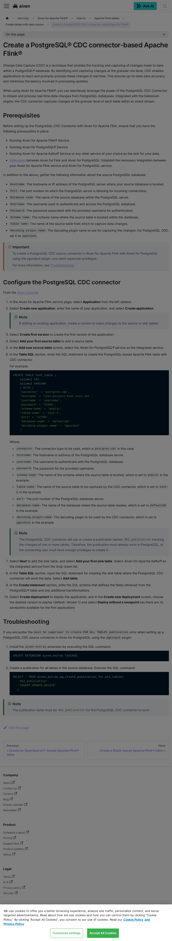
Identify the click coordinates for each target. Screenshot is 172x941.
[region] (86, 922)
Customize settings (66, 933)
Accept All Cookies (103, 933)
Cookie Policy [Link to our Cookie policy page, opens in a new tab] (133, 919)
